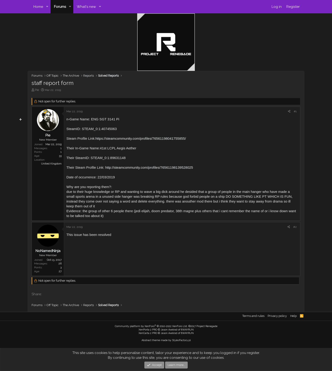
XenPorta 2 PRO (148, 329)
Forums (60, 7)
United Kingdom (51, 163)
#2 (295, 227)
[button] (47, 6)
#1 (295, 111)
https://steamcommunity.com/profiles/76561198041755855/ (140, 138)
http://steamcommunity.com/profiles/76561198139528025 (149, 167)
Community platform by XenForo (151, 326)
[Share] (289, 111)
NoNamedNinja (48, 251)
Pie (37, 90)
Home (38, 7)
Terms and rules (253, 316)
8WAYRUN (187, 329)
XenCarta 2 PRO (148, 333)
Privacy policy (277, 316)
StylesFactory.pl (181, 340)
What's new (86, 7)
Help (293, 316)
